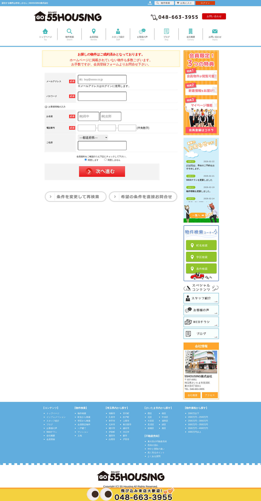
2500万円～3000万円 (198, 421)
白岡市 (112, 439)
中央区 (165, 417)
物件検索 (82, 413)
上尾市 (126, 421)
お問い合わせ (214, 16)
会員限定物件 (84, 424)
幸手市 (112, 421)
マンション (83, 432)
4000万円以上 (194, 432)
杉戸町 (126, 417)
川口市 (126, 432)
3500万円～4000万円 (198, 428)
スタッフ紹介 (53, 421)
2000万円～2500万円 (198, 417)
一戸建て (82, 428)
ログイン (205, 3)
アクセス (210, 395)
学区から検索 (84, 421)
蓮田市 (112, 435)
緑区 (164, 424)
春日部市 (127, 424)
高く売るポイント (156, 452)
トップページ (53, 413)
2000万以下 (193, 413)
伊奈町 (112, 432)
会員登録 (51, 439)
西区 (150, 413)
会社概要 (193, 395)
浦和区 (165, 421)
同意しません (112, 160)
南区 (164, 428)
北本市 (112, 424)
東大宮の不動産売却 (157, 441)
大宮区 (151, 421)
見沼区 (151, 424)
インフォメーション (56, 417)
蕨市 (125, 435)
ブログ (50, 424)
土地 (80, 435)
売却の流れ (153, 445)
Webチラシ (52, 432)
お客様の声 (52, 428)
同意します (91, 160)
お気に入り (184, 3)
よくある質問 (154, 456)
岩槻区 (151, 428)
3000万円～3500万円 (198, 424)
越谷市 (126, 428)
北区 (150, 417)
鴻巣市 (112, 413)
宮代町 (126, 413)
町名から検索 (84, 417)
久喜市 (112, 417)
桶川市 (112, 428)
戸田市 (126, 439)
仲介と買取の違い (156, 449)
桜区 (164, 413)
